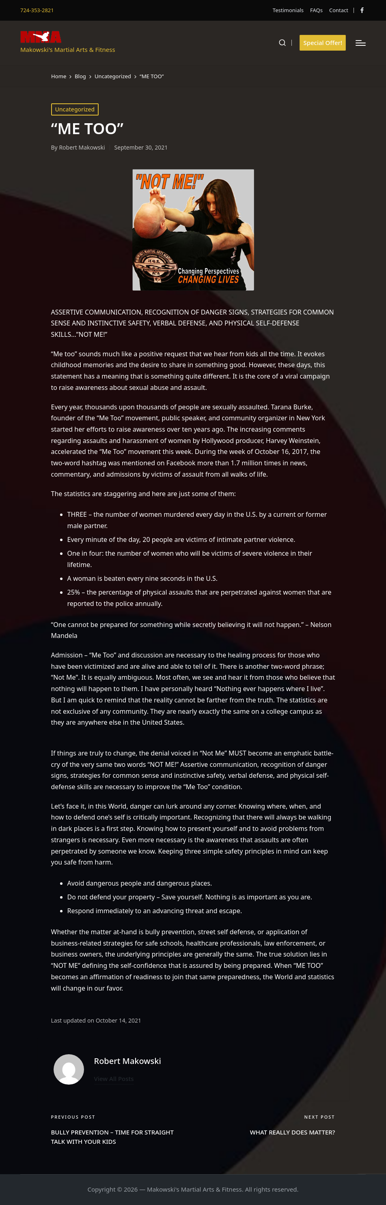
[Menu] (361, 43)
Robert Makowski (127, 1060)
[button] (323, 43)
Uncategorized (75, 109)
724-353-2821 (37, 10)
